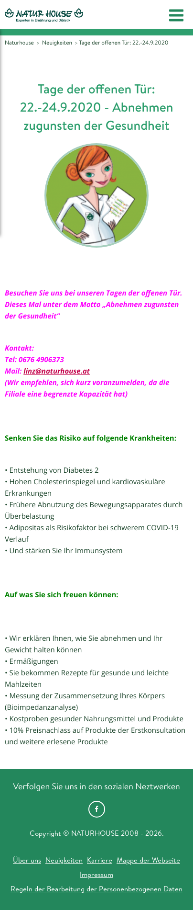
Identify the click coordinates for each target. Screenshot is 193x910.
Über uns (27, 860)
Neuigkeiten (64, 860)
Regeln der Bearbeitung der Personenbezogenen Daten (96, 889)
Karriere (99, 860)
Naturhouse (19, 42)
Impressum (96, 874)
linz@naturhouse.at (56, 371)
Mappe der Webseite (148, 860)
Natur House (44, 15)
